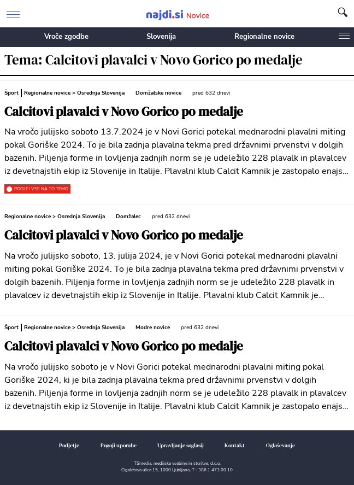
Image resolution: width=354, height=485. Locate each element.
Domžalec (128, 216)
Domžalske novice (158, 93)
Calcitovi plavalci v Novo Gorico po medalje (123, 111)
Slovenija (161, 37)
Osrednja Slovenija (101, 93)
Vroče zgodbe (66, 37)
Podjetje (69, 445)
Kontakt (235, 445)
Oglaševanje (280, 445)
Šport (11, 93)
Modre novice (152, 327)
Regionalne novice (264, 37)
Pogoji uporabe (119, 445)
